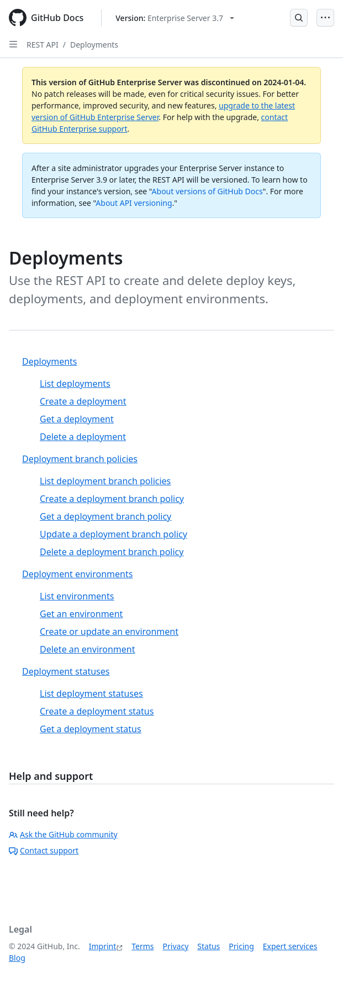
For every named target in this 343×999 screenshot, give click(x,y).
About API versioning (134, 203)
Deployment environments (77, 574)
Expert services (290, 946)
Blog (17, 958)
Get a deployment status (90, 729)
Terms (142, 946)
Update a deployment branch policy (113, 534)
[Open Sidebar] (13, 44)
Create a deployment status (97, 711)
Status (208, 946)
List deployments (75, 383)
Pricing (241, 946)
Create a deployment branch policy (112, 499)
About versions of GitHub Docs (207, 191)
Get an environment (81, 614)
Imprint (103, 946)
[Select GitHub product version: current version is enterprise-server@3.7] (174, 18)
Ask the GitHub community (63, 834)
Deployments (94, 44)
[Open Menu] (325, 18)
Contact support (43, 850)
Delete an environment (87, 649)
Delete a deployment (83, 437)
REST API (43, 44)
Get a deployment (77, 419)
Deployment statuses (65, 671)
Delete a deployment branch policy (111, 552)
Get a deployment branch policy (105, 516)
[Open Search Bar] (299, 18)
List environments (77, 596)
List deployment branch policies (105, 481)
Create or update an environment (109, 631)
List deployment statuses (91, 693)
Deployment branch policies (80, 459)
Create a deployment (83, 401)
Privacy (176, 946)
